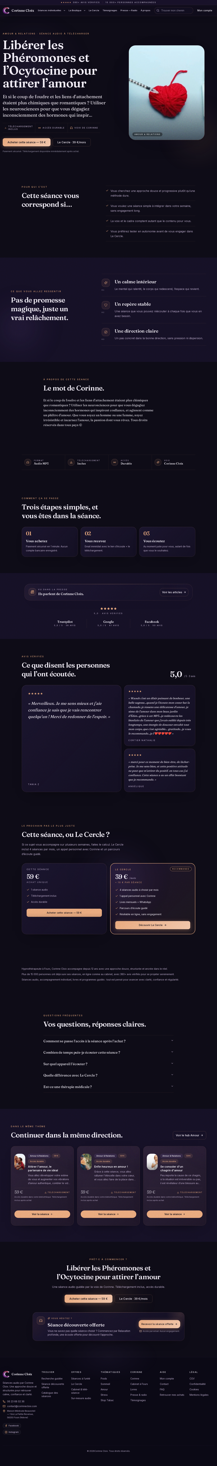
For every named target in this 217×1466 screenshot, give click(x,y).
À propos (145, 10)
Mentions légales (199, 1394)
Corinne (134, 1378)
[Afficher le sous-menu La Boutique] (84, 10)
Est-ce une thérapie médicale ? (108, 1087)
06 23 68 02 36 (13, 1401)
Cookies (194, 1389)
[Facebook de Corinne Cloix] (12, 1425)
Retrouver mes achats (172, 1394)
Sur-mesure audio (81, 1398)
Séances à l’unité (80, 1378)
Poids (104, 1378)
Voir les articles (174, 592)
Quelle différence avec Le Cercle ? (108, 1075)
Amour (104, 1389)
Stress (104, 1394)
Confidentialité (198, 1384)
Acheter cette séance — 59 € (26, 142)
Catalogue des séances (50, 1394)
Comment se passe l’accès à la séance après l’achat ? (108, 1041)
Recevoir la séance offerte (159, 1324)
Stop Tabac (107, 1400)
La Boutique (75, 10)
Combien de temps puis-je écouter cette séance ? (108, 1052)
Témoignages (110, 10)
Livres (133, 1389)
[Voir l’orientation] (158, 10)
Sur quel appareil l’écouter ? (108, 1064)
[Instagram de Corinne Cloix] (12, 1432)
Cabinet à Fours (139, 1384)
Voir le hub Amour (189, 1135)
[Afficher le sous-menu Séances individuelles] (64, 10)
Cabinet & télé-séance (79, 1391)
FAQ (162, 1389)
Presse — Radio (129, 10)
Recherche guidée (52, 1378)
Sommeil (105, 1384)
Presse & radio (138, 1394)
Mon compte (204, 10)
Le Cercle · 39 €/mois (71, 142)
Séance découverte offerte (53, 1386)
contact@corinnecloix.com (20, 1406)
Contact (164, 1384)
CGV (192, 1378)
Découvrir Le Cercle (153, 925)
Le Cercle (94, 10)
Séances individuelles (49, 10)
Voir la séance (42, 1214)
